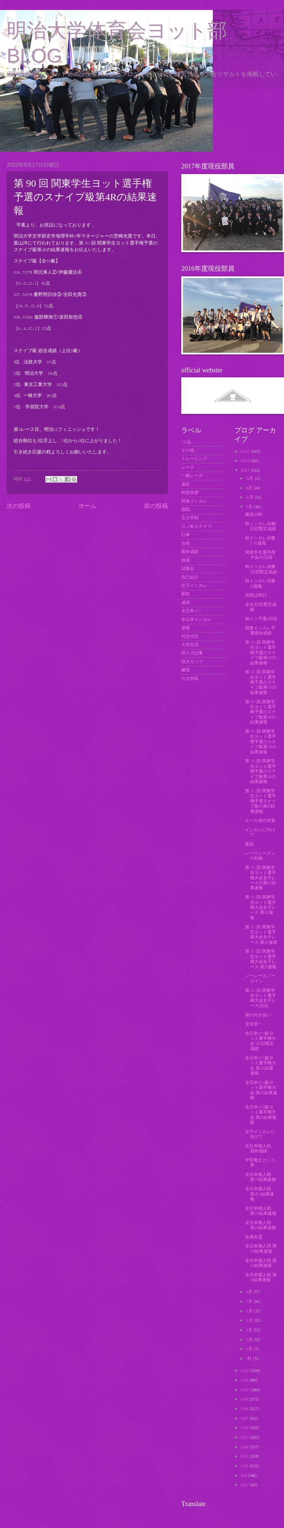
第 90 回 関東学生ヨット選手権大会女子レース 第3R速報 (260, 907)
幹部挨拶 (190, 493)
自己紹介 (190, 577)
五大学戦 (190, 518)
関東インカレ (194, 501)
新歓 (185, 594)
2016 (245, 1428)
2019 (245, 1399)
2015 (245, 1437)
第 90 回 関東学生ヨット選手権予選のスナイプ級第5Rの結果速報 (260, 682)
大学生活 (190, 645)
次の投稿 (19, 506)
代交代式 (190, 636)
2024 (245, 461)
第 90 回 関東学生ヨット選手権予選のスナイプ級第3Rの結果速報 (260, 741)
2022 (245, 1371)
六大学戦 (190, 679)
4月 (250, 1330)
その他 (187, 450)
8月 (250, 1292)
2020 (246, 1390)
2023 (246, 470)
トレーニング (194, 459)
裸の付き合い (258, 1015)
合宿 (185, 543)
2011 (244, 1476)
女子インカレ (194, 586)
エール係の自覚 (260, 820)
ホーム (87, 506)
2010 (245, 1485)
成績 (185, 603)
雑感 (185, 560)
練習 (185, 670)
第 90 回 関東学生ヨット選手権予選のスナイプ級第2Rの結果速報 (260, 771)
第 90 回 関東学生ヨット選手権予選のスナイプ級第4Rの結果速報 (260, 712)
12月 (250, 478)
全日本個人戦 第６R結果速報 (260, 1194)
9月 (250, 507)
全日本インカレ (196, 620)
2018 (245, 1409)
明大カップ (192, 662)
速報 (185, 628)
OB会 (186, 442)
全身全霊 (253, 1237)
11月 (250, 488)
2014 (245, 1447)
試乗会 (187, 569)
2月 (250, 1349)
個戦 (185, 510)
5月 (250, 1320)
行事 (185, 535)
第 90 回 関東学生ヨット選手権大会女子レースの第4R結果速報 (260, 878)
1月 (249, 1359)
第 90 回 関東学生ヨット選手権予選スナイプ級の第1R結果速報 (260, 801)
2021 (245, 1380)
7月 (250, 1301)
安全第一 (253, 1024)
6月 (250, 1311)
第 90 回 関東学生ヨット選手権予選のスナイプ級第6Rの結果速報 (260, 652)
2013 (245, 1456)
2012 (245, 1466)
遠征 (185, 484)
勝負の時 (253, 515)
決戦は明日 (256, 595)
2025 (246, 451)
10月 (250, 497)
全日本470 (191, 611)
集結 (249, 844)
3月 (250, 1340)
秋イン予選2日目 (261, 619)
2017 (245, 1418)
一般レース (192, 476)
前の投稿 (156, 506)
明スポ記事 (192, 653)
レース (187, 467)
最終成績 (190, 552)
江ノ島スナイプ (196, 527)
